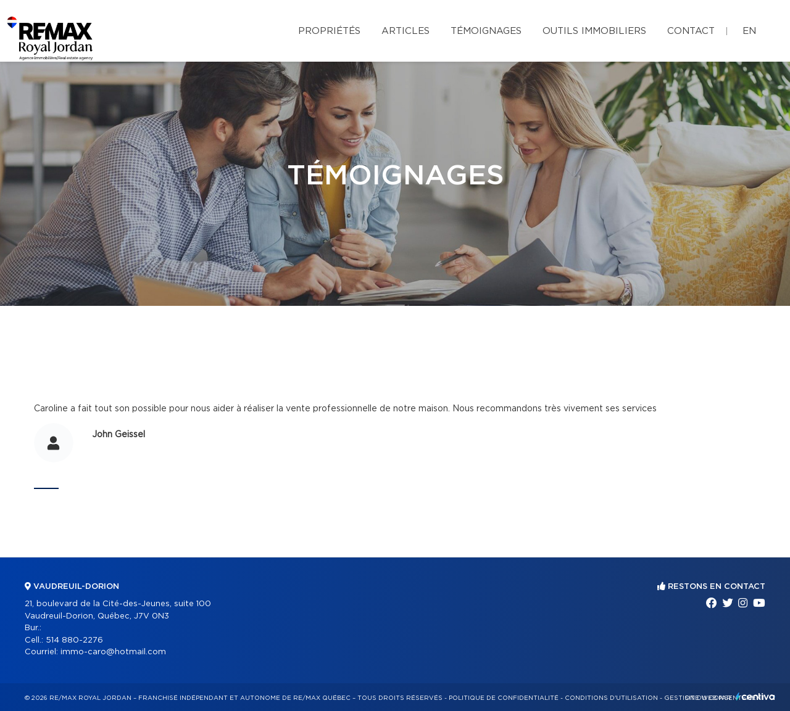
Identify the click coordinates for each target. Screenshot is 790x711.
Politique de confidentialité (504, 698)
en (749, 31)
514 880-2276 (74, 640)
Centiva (755, 697)
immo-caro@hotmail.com (113, 652)
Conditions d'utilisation (611, 698)
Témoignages (486, 31)
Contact (691, 31)
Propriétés (329, 31)
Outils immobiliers (594, 31)
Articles (405, 31)
